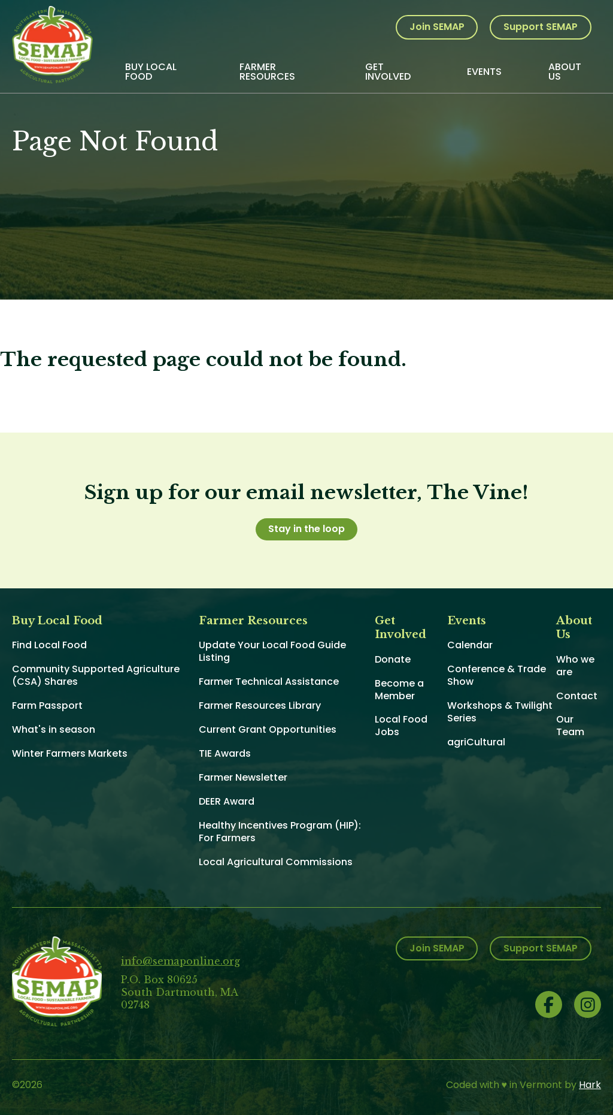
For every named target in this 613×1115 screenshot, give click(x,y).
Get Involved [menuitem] (388, 71)
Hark (590, 1085)
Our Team (570, 725)
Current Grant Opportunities (267, 729)
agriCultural (476, 742)
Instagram (587, 1004)
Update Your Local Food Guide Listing (272, 651)
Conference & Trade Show (496, 675)
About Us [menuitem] (564, 71)
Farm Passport (47, 705)
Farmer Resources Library (260, 705)
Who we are (575, 665)
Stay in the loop (306, 529)
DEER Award (226, 801)
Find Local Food (49, 645)
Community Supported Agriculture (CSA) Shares (96, 675)
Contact (576, 696)
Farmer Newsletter (243, 777)
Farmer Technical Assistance (269, 681)
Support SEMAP (540, 27)
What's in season (53, 729)
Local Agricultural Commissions (276, 862)
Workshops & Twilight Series (500, 712)
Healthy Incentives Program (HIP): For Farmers (280, 831)
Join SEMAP (437, 27)
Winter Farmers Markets (70, 753)
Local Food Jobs (401, 725)
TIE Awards (225, 753)
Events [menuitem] (484, 71)
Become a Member (399, 689)
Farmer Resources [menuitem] (267, 71)
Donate (393, 659)
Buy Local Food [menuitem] (151, 71)
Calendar (470, 645)
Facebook (548, 1004)
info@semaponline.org (180, 961)
